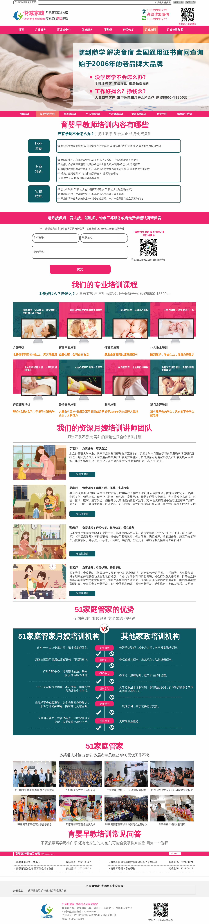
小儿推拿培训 (93, 114)
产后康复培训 (116, 114)
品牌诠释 (178, 2)
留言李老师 (82, 474)
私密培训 (162, 114)
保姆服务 (87, 29)
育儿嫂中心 (64, 29)
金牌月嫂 (61, 890)
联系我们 (190, 2)
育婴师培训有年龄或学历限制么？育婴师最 (134, 862)
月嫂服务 (40, 29)
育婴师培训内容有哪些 (123, 868)
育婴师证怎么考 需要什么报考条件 (34, 868)
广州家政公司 (33, 890)
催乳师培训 (70, 114)
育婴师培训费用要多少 (28, 862)
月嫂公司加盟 (175, 29)
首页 (21, 29)
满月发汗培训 (184, 114)
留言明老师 (82, 593)
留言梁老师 (82, 514)
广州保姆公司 (48, 890)
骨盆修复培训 (139, 114)
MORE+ (174, 853)
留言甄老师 (82, 553)
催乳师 (108, 29)
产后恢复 (128, 29)
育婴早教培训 (47, 114)
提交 (80, 269)
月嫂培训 (150, 29)
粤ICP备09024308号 (73, 919)
